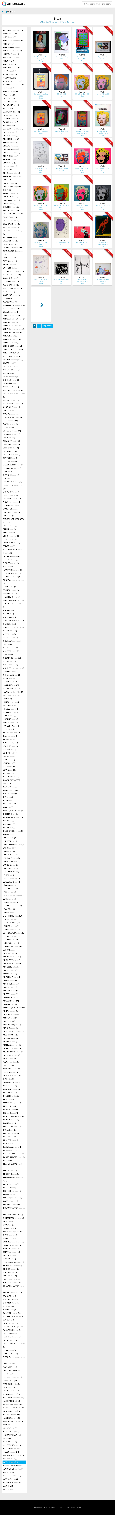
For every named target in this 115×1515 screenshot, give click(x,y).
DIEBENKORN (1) (13, 465)
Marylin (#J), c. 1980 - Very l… (82, 169)
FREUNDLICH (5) (11, 597)
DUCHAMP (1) (11, 512)
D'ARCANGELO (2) (12, 417)
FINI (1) (8, 566)
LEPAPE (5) (10, 902)
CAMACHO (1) (11, 278)
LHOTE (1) (9, 912)
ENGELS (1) (10, 526)
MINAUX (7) (10, 1018)
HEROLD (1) (11, 709)
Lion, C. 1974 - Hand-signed (41, 280)
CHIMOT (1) (11, 343)
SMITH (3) (10, 1272)
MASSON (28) (11, 1001)
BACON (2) (10, 102)
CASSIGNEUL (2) (14, 305)
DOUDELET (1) (12, 499)
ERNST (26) (9, 532)
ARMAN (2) (13, 85)
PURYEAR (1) (11, 1140)
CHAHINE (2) (10, 322)
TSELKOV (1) (10, 1380)
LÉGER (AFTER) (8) (13, 895)
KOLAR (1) (8, 821)
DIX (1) (7, 478)
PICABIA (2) (10, 1109)
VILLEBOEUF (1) (12, 1445)
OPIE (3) (8, 1079)
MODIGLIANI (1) (10, 1035)
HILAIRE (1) (10, 712)
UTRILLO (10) (11, 1394)
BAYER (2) (10, 132)
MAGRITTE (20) (11, 960)
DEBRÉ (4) (9, 438)
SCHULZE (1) (11, 1248)
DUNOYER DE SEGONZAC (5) (13, 520)
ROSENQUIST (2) (12, 1198)
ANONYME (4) (9, 61)
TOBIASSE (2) (10, 1367)
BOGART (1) (10, 183)
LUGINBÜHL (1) (12, 946)
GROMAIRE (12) (12, 658)
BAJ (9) (8, 108)
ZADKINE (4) (8, 1486)
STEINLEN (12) (11, 1304)
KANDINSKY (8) (12, 777)
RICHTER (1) (10, 1187)
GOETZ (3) (9, 634)
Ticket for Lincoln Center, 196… (82, 58)
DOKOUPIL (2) (12, 482)
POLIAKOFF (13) (12, 1126)
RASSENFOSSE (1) (13, 1154)
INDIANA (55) (11, 739)
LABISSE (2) (9, 838)
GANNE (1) (9, 614)
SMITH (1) (10, 1276)
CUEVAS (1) (11, 414)
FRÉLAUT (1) (10, 593)
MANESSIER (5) (11, 967)
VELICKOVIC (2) (13, 1421)
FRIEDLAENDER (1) (13, 600)
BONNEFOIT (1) (11, 200)
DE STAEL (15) (11, 434)
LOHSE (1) (11, 929)
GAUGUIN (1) (10, 617)
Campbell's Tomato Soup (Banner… (82, 132)
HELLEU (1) (11, 702)
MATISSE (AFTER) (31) (14, 1008)
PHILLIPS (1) (10, 1106)
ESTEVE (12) (11, 539)
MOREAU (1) (12, 1045)
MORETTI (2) (12, 1048)
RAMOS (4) (9, 1143)
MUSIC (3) (9, 1058)
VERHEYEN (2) (10, 1428)
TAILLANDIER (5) (12, 1330)
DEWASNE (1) (10, 458)
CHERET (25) (10, 336)
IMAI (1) (10, 736)
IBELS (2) (11, 732)
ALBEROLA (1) (13, 40)
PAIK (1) (10, 1086)
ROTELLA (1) (11, 1201)
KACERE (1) (9, 773)
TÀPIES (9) (10, 1340)
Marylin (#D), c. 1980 (103, 94)
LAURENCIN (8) (11, 861)
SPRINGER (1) (12, 1293)
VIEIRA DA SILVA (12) (12, 1436)
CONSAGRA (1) (11, 387)
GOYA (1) (10, 648)
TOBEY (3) (9, 1364)
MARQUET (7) (11, 984)
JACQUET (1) (10, 746)
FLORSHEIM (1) (12, 573)
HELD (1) (7, 699)
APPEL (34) (9, 71)
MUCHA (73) (11, 1055)
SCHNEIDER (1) (12, 1245)
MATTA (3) (10, 1011)
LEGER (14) (10, 892)
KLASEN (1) (9, 804)
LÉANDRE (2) (11, 885)
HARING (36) (10, 682)
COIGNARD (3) (11, 370)
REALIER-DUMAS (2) (13, 1165)
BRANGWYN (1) (11, 224)
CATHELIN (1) (11, 309)
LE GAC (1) (9, 875)
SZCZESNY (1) (9, 1320)
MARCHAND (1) (11, 977)
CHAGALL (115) (11, 315)
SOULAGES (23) (12, 1282)
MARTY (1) (10, 994)
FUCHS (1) (9, 610)
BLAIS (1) (11, 173)
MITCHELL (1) (10, 1028)
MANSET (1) (10, 974)
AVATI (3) (9, 95)
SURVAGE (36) (12, 1313)
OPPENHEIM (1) (12, 1082)
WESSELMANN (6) (12, 1476)
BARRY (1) (9, 125)
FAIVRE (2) (9, 546)
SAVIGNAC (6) (12, 1231)
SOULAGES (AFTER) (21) (13, 1287)
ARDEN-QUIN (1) (13, 81)
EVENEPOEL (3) (11, 543)
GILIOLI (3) (9, 624)
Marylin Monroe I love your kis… (62, 169)
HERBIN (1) (10, 705)
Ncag (4, 11)
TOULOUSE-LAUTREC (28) (12, 1372)
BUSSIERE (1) (11, 268)
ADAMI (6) (10, 34)
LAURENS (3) (10, 865)
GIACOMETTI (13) (13, 620)
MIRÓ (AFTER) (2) (12, 1025)
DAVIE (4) (8, 427)
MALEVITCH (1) (12, 963)
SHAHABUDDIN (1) (13, 1262)
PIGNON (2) (11, 1120)
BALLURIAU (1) (11, 119)
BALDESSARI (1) (11, 112)
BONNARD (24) (11, 197)
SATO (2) (8, 1221)
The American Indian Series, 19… (41, 58)
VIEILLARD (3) (11, 1431)
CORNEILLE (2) (13, 390)
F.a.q (79, 1507)
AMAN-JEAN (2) (12, 57)
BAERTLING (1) (11, 105)
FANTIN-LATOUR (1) (12, 551)
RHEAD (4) (11, 1184)
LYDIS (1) (10, 953)
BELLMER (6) (10, 142)
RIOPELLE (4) (12, 1191)
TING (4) (9, 1350)
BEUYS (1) (9, 163)
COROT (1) (14, 395)
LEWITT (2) (9, 909)
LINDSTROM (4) (11, 923)
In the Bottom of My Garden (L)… (102, 280)
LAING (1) (9, 848)
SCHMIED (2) (13, 1242)
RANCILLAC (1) (12, 1147)
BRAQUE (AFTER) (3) (13, 232)
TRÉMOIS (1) (12, 1377)
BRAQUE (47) (11, 227)
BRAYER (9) (9, 244)
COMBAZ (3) (11, 380)
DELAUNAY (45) (11, 441)
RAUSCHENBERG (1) (14, 1157)
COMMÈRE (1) (10, 383)
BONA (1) (7, 190)
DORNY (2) (10, 495)
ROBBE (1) (10, 1194)
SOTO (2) (11, 1279)
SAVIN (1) (10, 1235)
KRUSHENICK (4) (13, 831)
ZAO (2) (9, 1489)
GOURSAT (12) (12, 642)
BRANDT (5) (11, 220)
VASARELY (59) (11, 1414)
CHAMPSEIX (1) (12, 326)
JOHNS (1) (9, 760)
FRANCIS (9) (9, 587)
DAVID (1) (10, 424)
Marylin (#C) (61, 94)
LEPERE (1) (12, 906)
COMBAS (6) (10, 376)
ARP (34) (8, 88)
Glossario (74, 1507)
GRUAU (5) (9, 661)
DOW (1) (11, 502)
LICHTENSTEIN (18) (12, 916)
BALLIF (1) (10, 115)
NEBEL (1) (8, 1065)
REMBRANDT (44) (13, 1179)
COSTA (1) (11, 400)
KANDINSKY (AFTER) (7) (11, 781)
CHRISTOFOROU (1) (13, 349)
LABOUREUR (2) (13, 844)
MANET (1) (10, 970)
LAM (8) (9, 851)
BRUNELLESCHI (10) (12, 252)
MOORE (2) (10, 1041)
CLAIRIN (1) (13, 359)
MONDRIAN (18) (11, 1038)
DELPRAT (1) (11, 448)
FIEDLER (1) (11, 563)
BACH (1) (9, 98)
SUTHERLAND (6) (13, 1316)
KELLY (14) (10, 790)
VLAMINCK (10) (13, 1455)
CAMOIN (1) (11, 281)
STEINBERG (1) (11, 1299)
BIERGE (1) (10, 166)
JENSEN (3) (10, 756)
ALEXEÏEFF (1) (12, 51)
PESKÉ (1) (9, 1099)
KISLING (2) (10, 793)
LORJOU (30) (11, 936)
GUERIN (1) (10, 665)
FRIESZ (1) (13, 605)
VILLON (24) (11, 1452)
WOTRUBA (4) (10, 1479)
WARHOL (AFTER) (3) (13, 1465)
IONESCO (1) (11, 743)
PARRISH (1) (11, 1096)
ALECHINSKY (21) (12, 47)
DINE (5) (7, 471)
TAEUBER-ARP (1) (13, 1326)
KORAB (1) (9, 827)
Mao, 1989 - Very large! (61, 242)
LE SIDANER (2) (11, 878)
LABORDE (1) (10, 841)
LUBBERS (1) (11, 943)
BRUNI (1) (9, 258)
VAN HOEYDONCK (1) (13, 1408)
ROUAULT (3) (11, 1204)
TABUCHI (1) (10, 1323)
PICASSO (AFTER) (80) (14, 1116)
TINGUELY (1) (10, 1354)
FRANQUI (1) (11, 590)
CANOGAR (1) (11, 285)
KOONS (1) (9, 824)
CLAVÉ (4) (9, 363)
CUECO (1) (9, 410)
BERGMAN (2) (11, 149)
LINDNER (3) (11, 919)
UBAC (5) (9, 1387)
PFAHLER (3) (12, 1103)
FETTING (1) (10, 560)
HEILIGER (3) (11, 695)
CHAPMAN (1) (14, 329)
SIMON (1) (12, 1265)
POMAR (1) (9, 1130)
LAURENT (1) (11, 868)
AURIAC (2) (10, 91)
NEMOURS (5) (11, 1069)
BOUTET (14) (11, 210)
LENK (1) (9, 899)
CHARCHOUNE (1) (12, 332)
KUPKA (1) (9, 834)
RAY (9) (7, 1160)
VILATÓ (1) (10, 1442)
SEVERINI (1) (10, 1259)
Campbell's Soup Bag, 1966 (41, 95)
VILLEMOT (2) (11, 1448)
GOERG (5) (10, 631)
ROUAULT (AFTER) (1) (14, 1209)
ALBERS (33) (10, 44)
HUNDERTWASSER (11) (11, 727)
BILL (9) (7, 169)
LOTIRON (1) (10, 940)
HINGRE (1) (9, 716)
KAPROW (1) (10, 787)
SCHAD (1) (10, 1238)
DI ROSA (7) (10, 461)
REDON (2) (10, 1170)
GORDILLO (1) (10, 637)
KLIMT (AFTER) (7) (13, 810)
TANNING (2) (12, 1337)
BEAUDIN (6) (10, 136)
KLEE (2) (8, 807)
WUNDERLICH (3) (12, 1482)
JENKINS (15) (10, 753)
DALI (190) (10, 421)
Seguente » (47, 326)
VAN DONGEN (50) (12, 1404)
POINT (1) (10, 1123)
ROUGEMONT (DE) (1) (13, 1215)
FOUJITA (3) (13, 581)
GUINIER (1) (10, 671)
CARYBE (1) (7, 298)
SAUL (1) (8, 1225)
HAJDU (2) (10, 678)
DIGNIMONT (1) (12, 468)
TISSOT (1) (14, 1358)
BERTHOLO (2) (11, 156)
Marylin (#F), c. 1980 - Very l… (82, 206)
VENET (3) (10, 1425)
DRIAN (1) (12, 505)
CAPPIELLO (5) (12, 288)
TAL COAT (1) (11, 1333)
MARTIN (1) (10, 987)
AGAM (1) (9, 37)
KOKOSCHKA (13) (13, 817)
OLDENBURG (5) (12, 1075)
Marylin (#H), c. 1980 (82, 94)
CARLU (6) (9, 292)
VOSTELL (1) (10, 1459)
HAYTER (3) (13, 692)
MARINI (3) (10, 980)
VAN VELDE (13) (11, 1411)
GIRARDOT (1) (14, 627)
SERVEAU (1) (11, 1252)
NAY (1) (11, 1062)
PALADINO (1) (11, 1089)
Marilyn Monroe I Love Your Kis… (103, 58)
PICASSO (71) (10, 1113)
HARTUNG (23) (11, 685)
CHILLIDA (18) (12, 339)
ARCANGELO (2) (9, 78)
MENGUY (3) (11, 1014)
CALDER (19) (12, 275)
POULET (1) (11, 1133)
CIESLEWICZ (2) (12, 356)
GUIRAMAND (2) (11, 675)
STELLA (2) (9, 1310)
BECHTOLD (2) (11, 139)
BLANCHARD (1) (12, 176)
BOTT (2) (9, 203)
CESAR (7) (11, 312)
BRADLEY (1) (10, 217)
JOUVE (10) (9, 770)
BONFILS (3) (10, 193)
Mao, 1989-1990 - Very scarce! (40, 169)
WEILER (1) (9, 1472)
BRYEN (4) (10, 261)
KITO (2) (8, 800)
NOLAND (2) (11, 1072)
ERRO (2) (11, 536)
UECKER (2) (11, 1391)
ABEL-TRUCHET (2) (13, 30)
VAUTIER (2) (11, 1418)
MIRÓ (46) (9, 1021)
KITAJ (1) (8, 797)
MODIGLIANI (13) (13, 1031)
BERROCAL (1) (11, 153)
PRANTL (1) (9, 1137)
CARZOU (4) (10, 302)
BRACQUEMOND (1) (13, 214)
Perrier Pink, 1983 (82, 242)
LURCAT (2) (9, 950)
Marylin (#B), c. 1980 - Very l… (103, 206)
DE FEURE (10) (12, 431)
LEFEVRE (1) (10, 889)
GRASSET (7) (11, 651)
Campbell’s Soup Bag (41, 131)
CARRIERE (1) (11, 295)
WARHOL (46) (10, 1462)
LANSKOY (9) (10, 855)
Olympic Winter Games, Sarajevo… (103, 243)
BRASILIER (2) (11, 237)
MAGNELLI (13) (12, 957)
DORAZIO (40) (11, 492)
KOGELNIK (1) (10, 814)
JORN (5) (9, 766)
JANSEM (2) (9, 749)
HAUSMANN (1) (11, 688)
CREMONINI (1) (13, 404)
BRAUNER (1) (10, 241)
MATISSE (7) (10, 1004)
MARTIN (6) (10, 991)
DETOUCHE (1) (11, 454)
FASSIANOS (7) (11, 556)
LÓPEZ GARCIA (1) (13, 933)
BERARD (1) (11, 146)
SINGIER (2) (11, 1269)
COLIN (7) (8, 373)
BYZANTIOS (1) (13, 271)
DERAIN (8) (10, 451)
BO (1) (7, 180)
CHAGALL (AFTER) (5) (14, 319)
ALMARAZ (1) (11, 54)
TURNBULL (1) (11, 1384)
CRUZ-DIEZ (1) (11, 407)
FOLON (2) (11, 577)
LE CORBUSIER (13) (11, 872)
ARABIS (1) (10, 74)
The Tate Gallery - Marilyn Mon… (102, 132)
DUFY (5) (8, 516)
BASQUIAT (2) (13, 129)
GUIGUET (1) (14, 668)
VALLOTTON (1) (11, 1401)
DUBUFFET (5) (10, 509)
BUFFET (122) (11, 264)
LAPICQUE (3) (11, 858)
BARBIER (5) (11, 122)
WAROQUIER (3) (13, 1469)
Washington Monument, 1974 (82, 280)
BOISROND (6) (12, 186)
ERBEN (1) (9, 529)
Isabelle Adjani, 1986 (61, 131)
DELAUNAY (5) (11, 444)
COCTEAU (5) (10, 366)
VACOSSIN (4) (14, 1397)
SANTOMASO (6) (13, 1218)
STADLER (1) (10, 1296)
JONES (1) (9, 763)
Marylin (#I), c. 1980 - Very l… (103, 169)
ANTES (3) (9, 64)
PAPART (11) (10, 1092)
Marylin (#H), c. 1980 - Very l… (41, 206)
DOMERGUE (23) (12, 487)
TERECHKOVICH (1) (14, 1345)
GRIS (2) (8, 654)
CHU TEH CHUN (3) (11, 353)
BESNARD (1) (10, 159)
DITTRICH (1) (11, 475)
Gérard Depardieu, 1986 (61, 58)
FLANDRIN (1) (12, 570)
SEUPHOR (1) (11, 1255)
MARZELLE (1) (10, 997)
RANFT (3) (10, 1150)
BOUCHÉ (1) (11, 207)
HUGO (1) (10, 722)
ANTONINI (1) (11, 68)
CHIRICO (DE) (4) (12, 346)
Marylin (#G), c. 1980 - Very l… (61, 206)
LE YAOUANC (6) (11, 882)
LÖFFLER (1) (11, 926)
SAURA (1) (10, 1228)
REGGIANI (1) (11, 1174)
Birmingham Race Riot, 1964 (61, 280)
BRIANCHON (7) (12, 248)
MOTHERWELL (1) (13, 1052)
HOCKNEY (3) (10, 719)
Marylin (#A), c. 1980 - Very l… (41, 243)
